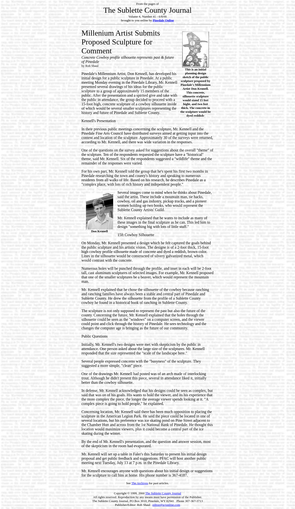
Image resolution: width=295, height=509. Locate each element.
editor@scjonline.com (166, 505)
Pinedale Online (163, 20)
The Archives (139, 483)
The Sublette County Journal (163, 493)
